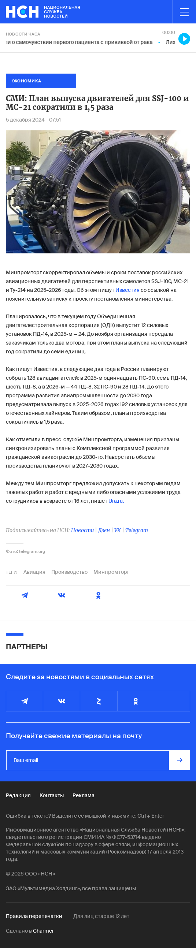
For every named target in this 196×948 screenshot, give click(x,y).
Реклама (84, 795)
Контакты (52, 795)
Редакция (18, 795)
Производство (69, 572)
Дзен (104, 530)
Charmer (43, 930)
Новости (82, 530)
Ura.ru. (116, 501)
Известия (127, 290)
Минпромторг (111, 572)
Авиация (34, 572)
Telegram (136, 530)
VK (117, 530)
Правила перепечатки (34, 916)
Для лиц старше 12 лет (101, 916)
